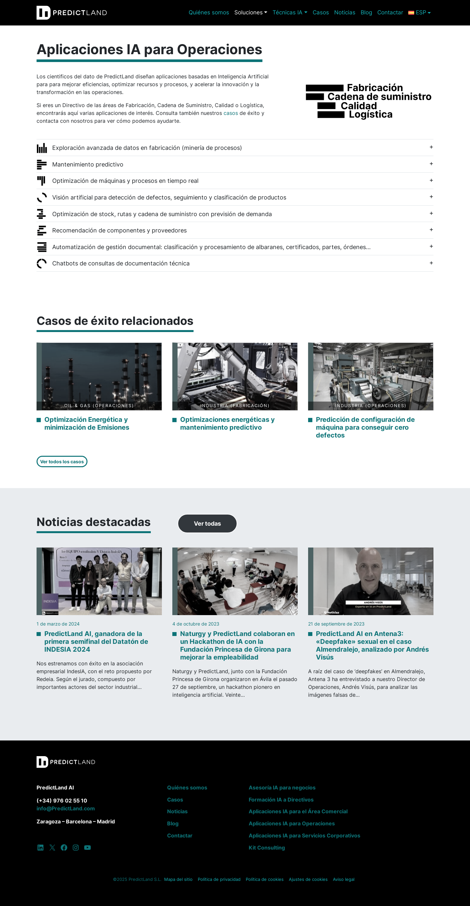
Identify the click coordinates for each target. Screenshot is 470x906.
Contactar (390, 12)
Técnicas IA (288, 12)
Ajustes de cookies (308, 879)
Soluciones (248, 12)
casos (232, 113)
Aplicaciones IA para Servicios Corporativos (304, 835)
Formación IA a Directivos (281, 799)
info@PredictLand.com (66, 808)
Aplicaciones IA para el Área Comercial (298, 811)
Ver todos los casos (62, 461)
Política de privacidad (219, 879)
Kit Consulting (267, 847)
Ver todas (207, 523)
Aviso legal (343, 879)
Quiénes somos (209, 12)
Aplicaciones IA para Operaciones (292, 823)
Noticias (344, 12)
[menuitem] (419, 12)
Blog (366, 12)
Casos (321, 12)
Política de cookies (265, 879)
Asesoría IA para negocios (282, 787)
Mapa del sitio (178, 879)
